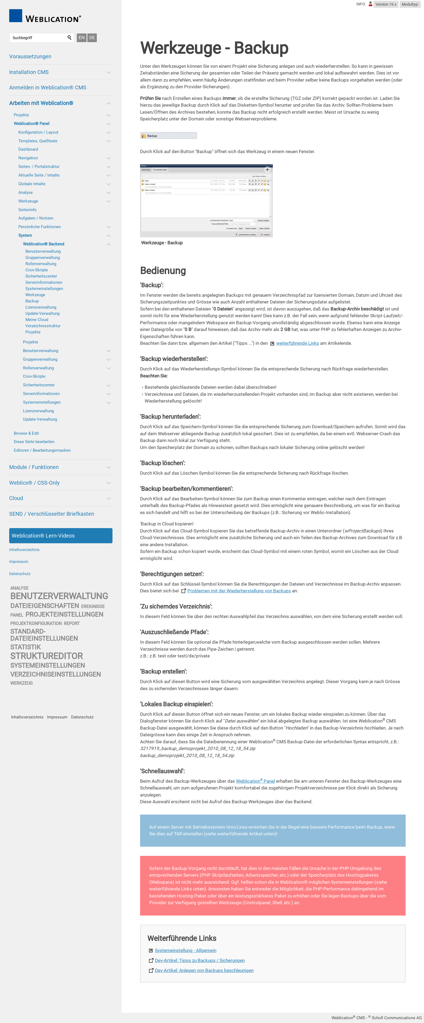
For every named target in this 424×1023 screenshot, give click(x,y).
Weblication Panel (255, 781)
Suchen (69, 37)
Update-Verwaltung (42, 313)
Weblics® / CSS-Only (34, 483)
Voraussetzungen (30, 56)
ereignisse (93, 606)
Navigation (28, 158)
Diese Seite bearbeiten (34, 441)
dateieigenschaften (44, 606)
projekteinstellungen (64, 614)
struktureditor (46, 656)
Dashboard (28, 149)
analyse (19, 588)
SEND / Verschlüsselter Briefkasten (51, 514)
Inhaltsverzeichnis (24, 550)
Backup (32, 301)
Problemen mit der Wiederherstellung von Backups (239, 590)
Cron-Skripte (36, 270)
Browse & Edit (26, 433)
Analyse (25, 192)
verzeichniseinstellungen (55, 674)
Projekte (21, 115)
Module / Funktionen (34, 467)
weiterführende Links (297, 343)
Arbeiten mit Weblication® (41, 103)
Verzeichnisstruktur (43, 325)
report (72, 623)
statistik (25, 647)
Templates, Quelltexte (37, 141)
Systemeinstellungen (44, 288)
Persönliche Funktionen (39, 226)
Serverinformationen (43, 282)
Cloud (16, 498)
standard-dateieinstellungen (44, 635)
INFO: (361, 4)
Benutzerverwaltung (43, 251)
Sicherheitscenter (41, 276)
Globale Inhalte (31, 183)
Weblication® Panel (31, 123)
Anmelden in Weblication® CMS (47, 87)
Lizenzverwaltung (40, 307)
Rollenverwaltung (40, 263)
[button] (108, 72)
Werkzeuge (28, 201)
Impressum (18, 561)
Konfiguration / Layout (38, 132)
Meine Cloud (36, 319)
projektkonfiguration (36, 623)
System (25, 235)
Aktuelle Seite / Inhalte (38, 175)
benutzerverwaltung (59, 596)
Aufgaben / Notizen (35, 218)
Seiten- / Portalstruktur (38, 166)
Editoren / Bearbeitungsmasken (42, 450)
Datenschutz (20, 574)
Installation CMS (29, 72)
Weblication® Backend (43, 244)
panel (16, 615)
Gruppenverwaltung (42, 257)
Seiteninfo (27, 209)
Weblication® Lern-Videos (43, 535)
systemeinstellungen (47, 665)
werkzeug (21, 683)
